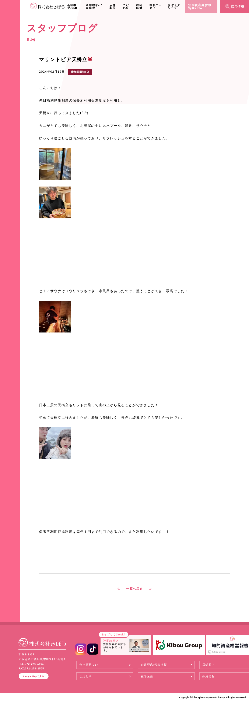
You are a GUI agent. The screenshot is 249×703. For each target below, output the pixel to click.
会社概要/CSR (72, 7)
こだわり (126, 7)
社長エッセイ (156, 7)
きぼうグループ (174, 7)
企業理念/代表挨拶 (94, 7)
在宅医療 (139, 7)
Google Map (33, 676)
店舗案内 (112, 7)
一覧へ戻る (134, 588)
